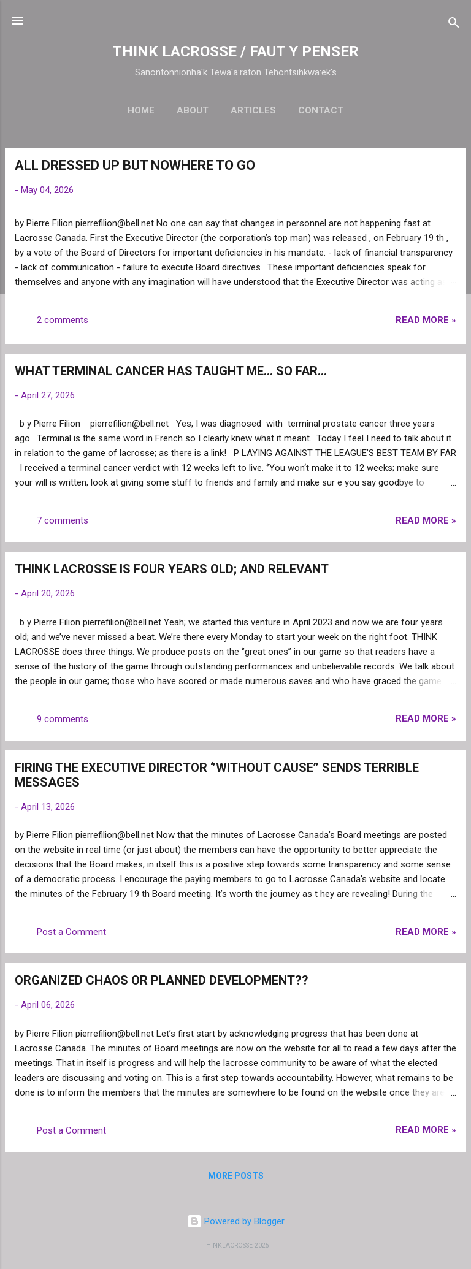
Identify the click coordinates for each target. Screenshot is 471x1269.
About (193, 110)
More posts (236, 1176)
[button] (449, 167)
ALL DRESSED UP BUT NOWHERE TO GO (135, 165)
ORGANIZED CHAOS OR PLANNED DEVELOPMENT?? (161, 980)
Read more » (426, 320)
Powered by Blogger (236, 1221)
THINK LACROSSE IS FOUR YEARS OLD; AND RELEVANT (172, 569)
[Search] (453, 25)
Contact (320, 110)
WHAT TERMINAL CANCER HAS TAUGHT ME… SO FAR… (171, 371)
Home (141, 110)
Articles (253, 110)
